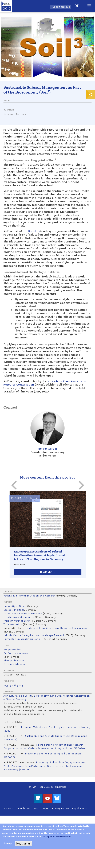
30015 (20, 685)
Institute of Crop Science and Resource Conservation (56, 628)
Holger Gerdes (12, 649)
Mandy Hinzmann (14, 660)
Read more (47, 572)
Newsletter (23, 808)
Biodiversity (25, 696)
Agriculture (10, 696)
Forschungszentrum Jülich (18, 617)
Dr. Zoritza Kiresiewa (15, 653)
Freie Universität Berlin (17, 621)
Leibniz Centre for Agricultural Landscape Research (34, 635)
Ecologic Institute (13, 610)
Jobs (35, 808)
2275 (6, 685)
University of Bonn (14, 606)
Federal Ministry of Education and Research (29, 596)
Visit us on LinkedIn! (38, 798)
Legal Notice (79, 808)
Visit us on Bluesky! (57, 798)
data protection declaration (57, 837)
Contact (9, 808)
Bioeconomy (41, 696)
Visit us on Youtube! (47, 798)
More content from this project (47, 477)
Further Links (12, 722)
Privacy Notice (60, 808)
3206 (13, 685)
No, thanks (23, 843)
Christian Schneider (15, 664)
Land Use (55, 696)
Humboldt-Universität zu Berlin (22, 639)
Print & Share (90, 94)
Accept (8, 843)
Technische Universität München (22, 613)
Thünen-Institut (12, 624)
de (76, 6)
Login (45, 808)
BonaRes (33, 231)
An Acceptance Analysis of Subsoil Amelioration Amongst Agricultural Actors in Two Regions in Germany (39, 555)
